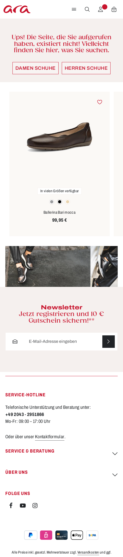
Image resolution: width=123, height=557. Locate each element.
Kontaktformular (49, 436)
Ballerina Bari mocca (59, 212)
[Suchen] (87, 9)
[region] (61, 164)
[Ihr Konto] (100, 9)
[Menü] (74, 9)
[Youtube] (23, 507)
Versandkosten (88, 552)
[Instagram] (35, 507)
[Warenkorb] (114, 9)
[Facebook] (11, 507)
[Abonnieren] (108, 341)
